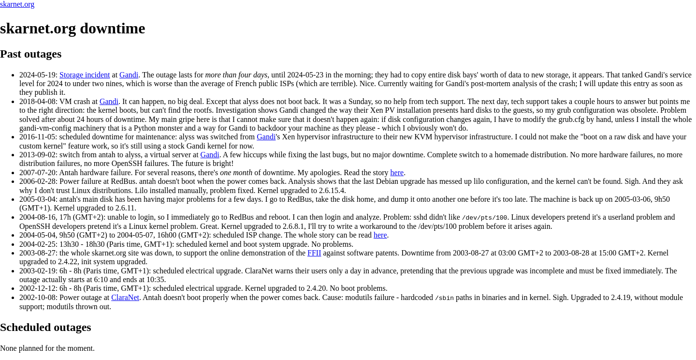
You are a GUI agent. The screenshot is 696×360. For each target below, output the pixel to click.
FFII (314, 252)
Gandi (128, 75)
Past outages (30, 53)
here (397, 172)
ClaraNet (125, 297)
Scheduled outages (45, 326)
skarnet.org (17, 4)
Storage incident (84, 75)
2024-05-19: (39, 75)
